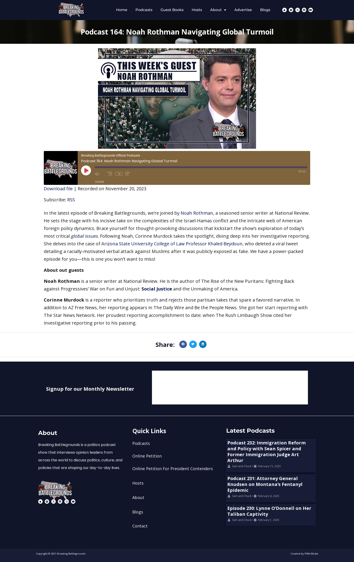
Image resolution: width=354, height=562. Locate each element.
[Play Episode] (86, 170)
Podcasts (143, 10)
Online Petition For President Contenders (172, 468)
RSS (71, 200)
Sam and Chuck (242, 466)
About (218, 10)
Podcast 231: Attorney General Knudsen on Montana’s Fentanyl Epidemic (265, 484)
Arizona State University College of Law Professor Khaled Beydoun (171, 244)
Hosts (197, 10)
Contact (140, 526)
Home (121, 10)
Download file (58, 189)
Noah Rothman (197, 213)
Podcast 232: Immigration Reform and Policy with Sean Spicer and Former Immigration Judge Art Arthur (266, 451)
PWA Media (311, 553)
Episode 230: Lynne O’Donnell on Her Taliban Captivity (269, 511)
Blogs (265, 10)
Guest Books (172, 10)
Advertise (243, 10)
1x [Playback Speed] (119, 173)
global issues (84, 236)
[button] (183, 344)
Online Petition (147, 456)
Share (99, 182)
